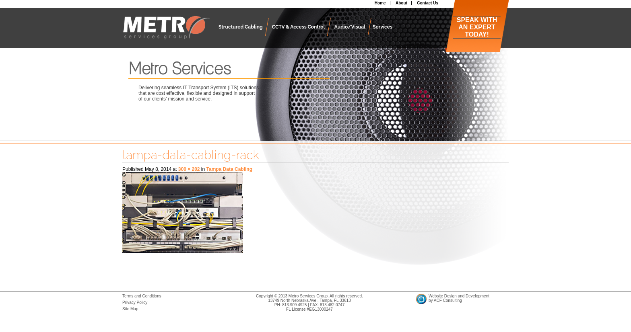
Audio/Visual (349, 27)
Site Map (130, 309)
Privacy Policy (134, 302)
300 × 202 (189, 169)
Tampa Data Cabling (229, 169)
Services (382, 27)
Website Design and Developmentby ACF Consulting (459, 298)
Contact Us (427, 3)
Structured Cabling (241, 27)
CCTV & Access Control (298, 27)
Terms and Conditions (141, 296)
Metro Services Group (166, 32)
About (401, 3)
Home (380, 3)
